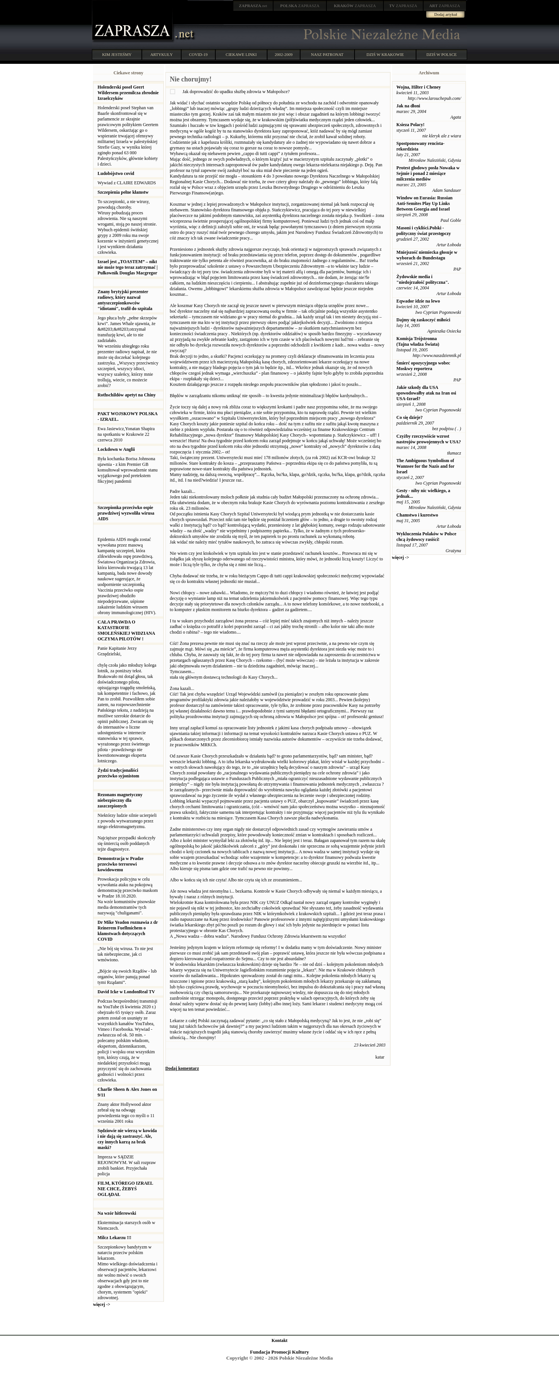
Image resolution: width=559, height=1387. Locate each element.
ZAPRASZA (300, 5)
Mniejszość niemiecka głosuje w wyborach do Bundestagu (427, 255)
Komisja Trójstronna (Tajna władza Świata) (418, 341)
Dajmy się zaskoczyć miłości (424, 319)
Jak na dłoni (408, 105)
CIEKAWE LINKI (241, 54)
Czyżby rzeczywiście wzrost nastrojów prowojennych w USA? (429, 439)
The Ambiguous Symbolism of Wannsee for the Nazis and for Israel (426, 466)
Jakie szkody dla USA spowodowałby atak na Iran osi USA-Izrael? (426, 393)
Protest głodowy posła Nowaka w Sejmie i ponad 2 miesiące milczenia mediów (428, 173)
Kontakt (280, 1340)
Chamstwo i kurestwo (417, 515)
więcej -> (101, 1304)
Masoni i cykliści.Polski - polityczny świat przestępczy (424, 230)
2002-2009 (284, 54)
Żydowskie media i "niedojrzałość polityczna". (423, 279)
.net (253, 5)
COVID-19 (198, 54)
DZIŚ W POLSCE (441, 54)
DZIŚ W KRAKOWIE (385, 54)
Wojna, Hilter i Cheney (419, 87)
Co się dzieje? (410, 417)
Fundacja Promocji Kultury (279, 1352)
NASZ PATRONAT (327, 54)
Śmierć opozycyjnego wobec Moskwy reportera (423, 365)
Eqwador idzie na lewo (418, 301)
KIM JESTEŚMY (117, 54)
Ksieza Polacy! (411, 124)
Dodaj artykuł (445, 14)
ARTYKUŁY (161, 54)
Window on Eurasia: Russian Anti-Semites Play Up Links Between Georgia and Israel (425, 203)
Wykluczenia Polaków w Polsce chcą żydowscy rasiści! (427, 536)
